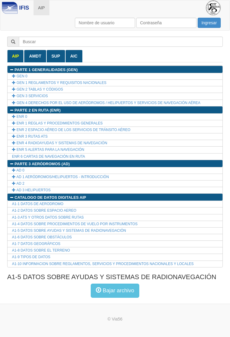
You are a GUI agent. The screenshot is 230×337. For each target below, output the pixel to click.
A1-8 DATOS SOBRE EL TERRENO (41, 250)
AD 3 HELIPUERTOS (31, 190)
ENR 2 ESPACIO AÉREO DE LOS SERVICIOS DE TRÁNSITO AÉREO (71, 130)
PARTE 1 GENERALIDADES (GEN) (44, 69)
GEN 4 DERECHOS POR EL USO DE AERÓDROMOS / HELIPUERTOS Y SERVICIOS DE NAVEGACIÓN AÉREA (106, 103)
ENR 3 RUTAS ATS (30, 136)
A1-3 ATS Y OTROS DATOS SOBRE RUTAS (48, 217)
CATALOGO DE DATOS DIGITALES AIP (48, 197)
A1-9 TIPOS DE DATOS (31, 257)
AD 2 (18, 183)
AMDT (35, 56)
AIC (74, 56)
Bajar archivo (115, 290)
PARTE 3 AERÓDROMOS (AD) (40, 164)
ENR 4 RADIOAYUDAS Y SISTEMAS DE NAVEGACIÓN (59, 143)
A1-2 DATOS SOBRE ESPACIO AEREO (44, 210)
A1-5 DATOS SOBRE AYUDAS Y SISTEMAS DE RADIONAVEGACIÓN (69, 230)
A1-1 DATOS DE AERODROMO (37, 204)
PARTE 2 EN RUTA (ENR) (35, 110)
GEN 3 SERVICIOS (30, 96)
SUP (56, 56)
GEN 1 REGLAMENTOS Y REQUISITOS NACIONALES (59, 83)
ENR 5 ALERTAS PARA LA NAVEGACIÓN (48, 150)
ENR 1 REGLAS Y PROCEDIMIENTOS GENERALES (57, 123)
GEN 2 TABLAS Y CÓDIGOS (37, 89)
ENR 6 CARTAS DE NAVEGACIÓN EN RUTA (48, 156)
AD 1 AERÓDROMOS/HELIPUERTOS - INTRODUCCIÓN (60, 177)
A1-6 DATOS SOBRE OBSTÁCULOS (42, 237)
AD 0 (18, 170)
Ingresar (209, 22)
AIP (41, 7)
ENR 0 (19, 117)
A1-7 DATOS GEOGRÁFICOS (36, 244)
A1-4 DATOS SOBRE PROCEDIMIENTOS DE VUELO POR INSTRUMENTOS (74, 224)
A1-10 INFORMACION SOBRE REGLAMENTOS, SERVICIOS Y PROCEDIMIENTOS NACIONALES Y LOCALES (103, 264)
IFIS (24, 8)
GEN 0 (19, 76)
